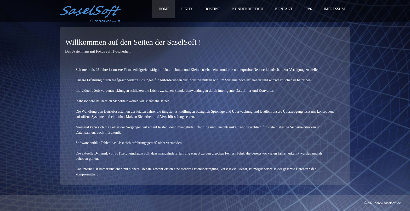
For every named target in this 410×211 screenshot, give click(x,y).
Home (164, 9)
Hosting (212, 9)
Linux (187, 9)
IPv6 (308, 9)
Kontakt (284, 9)
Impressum (334, 9)
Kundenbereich (247, 9)
